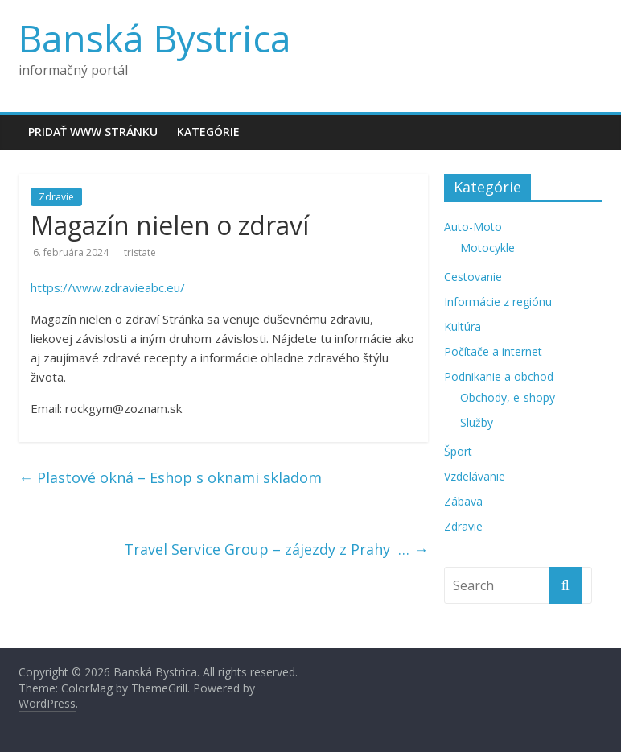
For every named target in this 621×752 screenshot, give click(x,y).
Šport (458, 451)
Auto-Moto (473, 226)
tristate (140, 252)
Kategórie (208, 131)
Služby (476, 422)
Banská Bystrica (155, 38)
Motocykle (487, 247)
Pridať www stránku (93, 131)
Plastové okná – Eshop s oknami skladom (170, 477)
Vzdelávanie (474, 476)
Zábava (463, 501)
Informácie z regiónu (498, 301)
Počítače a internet (493, 351)
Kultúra (462, 326)
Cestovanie (473, 276)
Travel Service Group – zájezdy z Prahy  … (276, 549)
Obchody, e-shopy (507, 397)
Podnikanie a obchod (498, 376)
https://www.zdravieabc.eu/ (108, 287)
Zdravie (56, 197)
